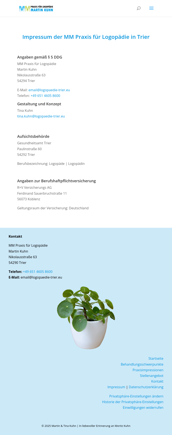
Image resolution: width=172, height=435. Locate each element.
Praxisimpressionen (148, 370)
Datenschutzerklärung (146, 387)
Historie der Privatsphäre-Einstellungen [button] (132, 402)
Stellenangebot (151, 375)
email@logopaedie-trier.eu (49, 90)
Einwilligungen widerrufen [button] (143, 407)
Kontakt (157, 381)
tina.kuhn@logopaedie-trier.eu (41, 116)
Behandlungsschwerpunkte (142, 364)
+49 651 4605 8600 (45, 95)
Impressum (116, 387)
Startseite (155, 358)
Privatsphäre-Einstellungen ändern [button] (136, 396)
